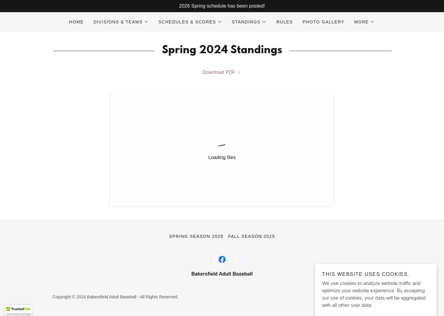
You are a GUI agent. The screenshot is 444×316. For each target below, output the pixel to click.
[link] (222, 72)
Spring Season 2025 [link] (196, 236)
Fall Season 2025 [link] (251, 236)
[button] (121, 22)
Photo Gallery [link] (323, 21)
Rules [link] (284, 21)
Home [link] (76, 21)
